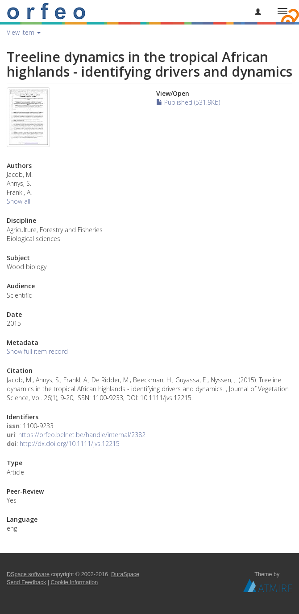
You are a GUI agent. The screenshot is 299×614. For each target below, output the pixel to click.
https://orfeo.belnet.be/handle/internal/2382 (81, 434)
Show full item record (37, 351)
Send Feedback (26, 582)
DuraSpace (125, 574)
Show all (18, 201)
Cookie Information (74, 582)
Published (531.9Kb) (188, 102)
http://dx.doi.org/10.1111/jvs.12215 (70, 443)
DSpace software (28, 574)
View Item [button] (24, 32)
